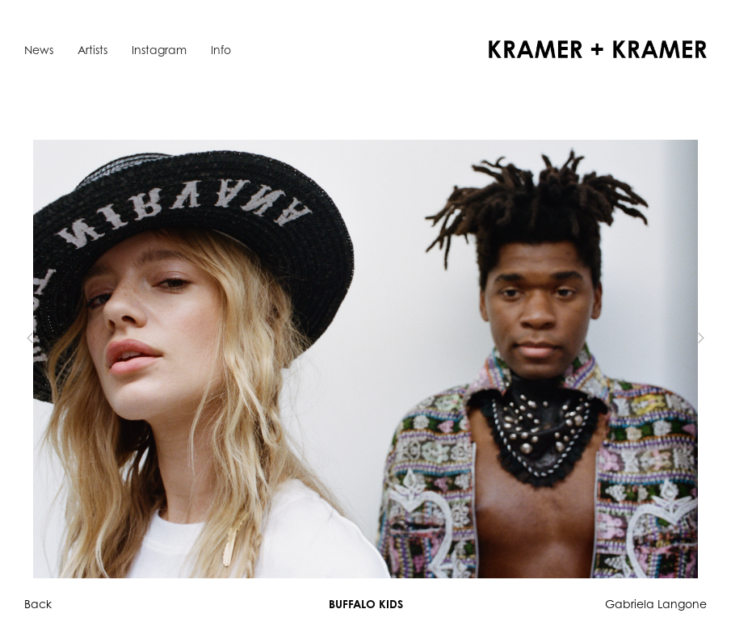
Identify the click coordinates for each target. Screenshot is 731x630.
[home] (598, 49)
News (38, 50)
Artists (92, 50)
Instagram (159, 50)
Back (38, 604)
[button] (56, 338)
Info (221, 50)
